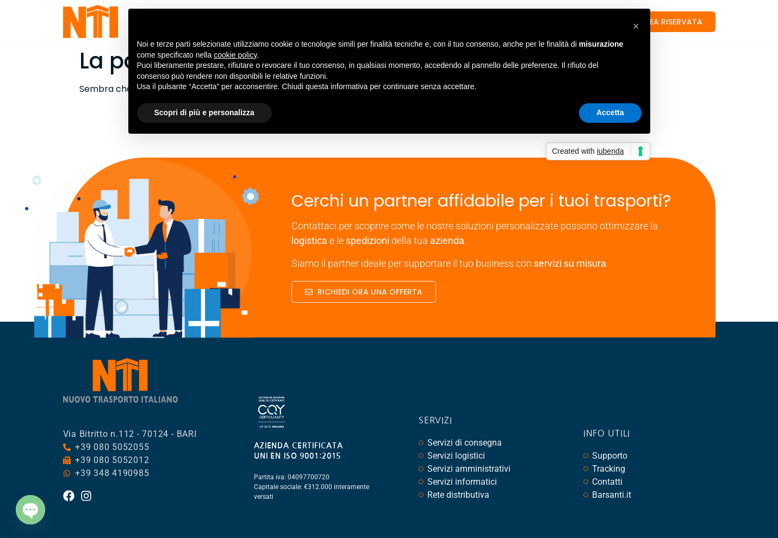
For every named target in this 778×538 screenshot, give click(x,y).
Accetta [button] (610, 112)
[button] (636, 26)
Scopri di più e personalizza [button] (204, 112)
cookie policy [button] (235, 55)
